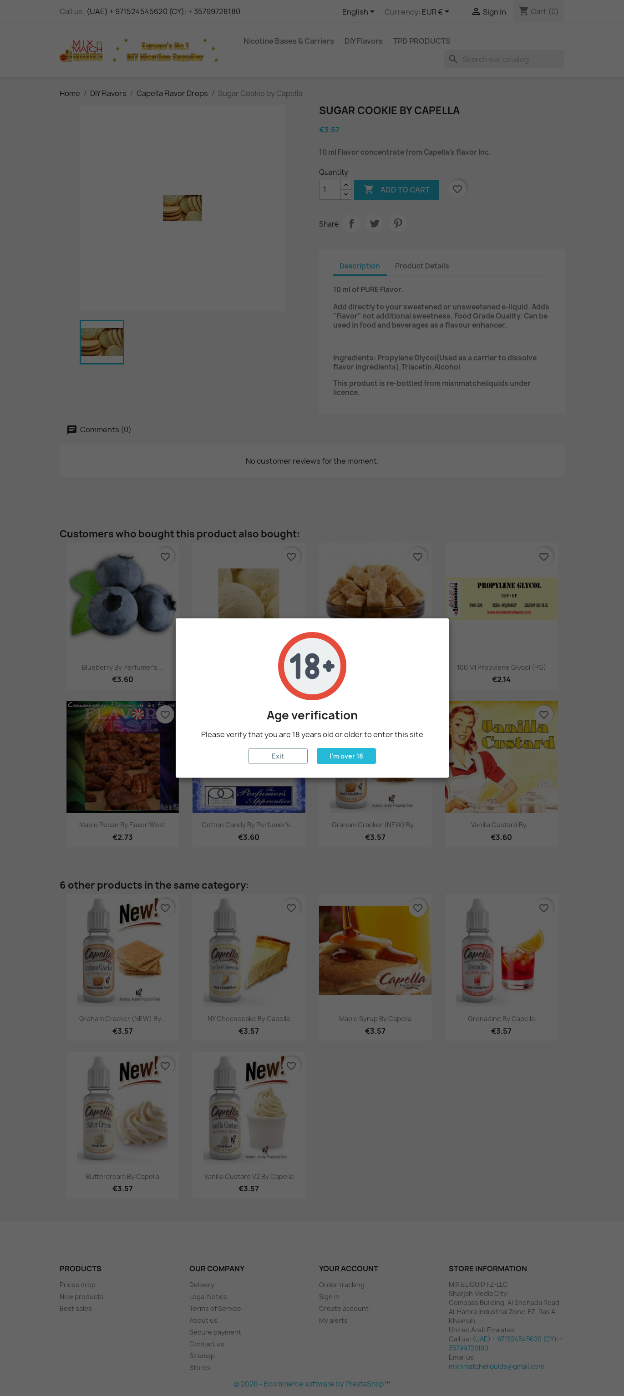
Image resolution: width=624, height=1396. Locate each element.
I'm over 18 (346, 756)
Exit (278, 756)
